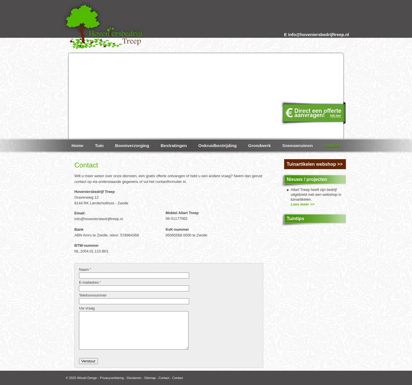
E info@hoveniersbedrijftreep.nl (316, 34)
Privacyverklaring (112, 378)
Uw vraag (87, 308)
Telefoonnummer (93, 295)
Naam (85, 269)
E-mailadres (90, 282)
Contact (164, 378)
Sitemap (150, 378)
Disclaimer (134, 378)
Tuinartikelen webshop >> (314, 164)
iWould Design (87, 378)
